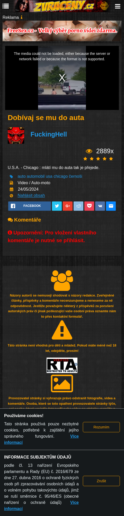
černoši (75, 176)
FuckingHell (48, 134)
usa (49, 176)
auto (21, 176)
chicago (61, 176)
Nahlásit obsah (31, 195)
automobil (36, 176)
